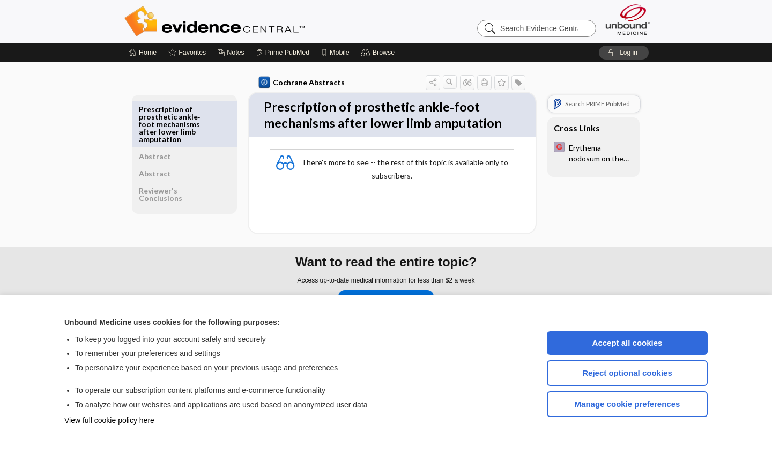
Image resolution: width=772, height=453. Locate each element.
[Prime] (282, 52)
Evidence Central (257, 21)
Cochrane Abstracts (299, 82)
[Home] (143, 52)
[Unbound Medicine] (627, 19)
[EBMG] (591, 152)
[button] (379, 52)
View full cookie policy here (109, 420)
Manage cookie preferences (627, 404)
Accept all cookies (627, 342)
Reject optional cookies (627, 372)
